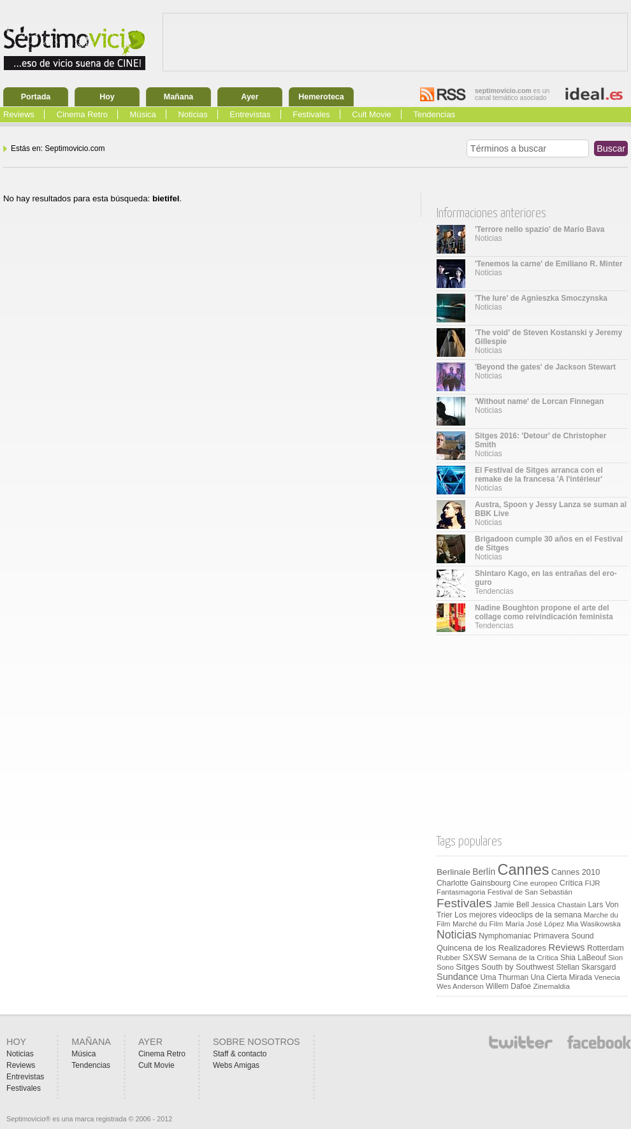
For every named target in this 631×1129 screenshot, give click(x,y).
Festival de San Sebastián (530, 892)
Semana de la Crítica (523, 957)
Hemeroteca (321, 96)
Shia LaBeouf (583, 957)
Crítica (571, 883)
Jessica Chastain (558, 905)
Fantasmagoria (461, 892)
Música (143, 114)
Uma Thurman (504, 977)
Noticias (192, 114)
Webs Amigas (236, 1065)
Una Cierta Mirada (560, 977)
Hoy (107, 96)
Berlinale (453, 872)
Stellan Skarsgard (586, 967)
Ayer (249, 96)
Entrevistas (249, 114)
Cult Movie (371, 114)
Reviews (18, 114)
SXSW (475, 957)
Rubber (448, 957)
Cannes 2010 (575, 872)
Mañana (179, 96)
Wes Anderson (460, 986)
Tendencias (434, 114)
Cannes (523, 869)
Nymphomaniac (505, 935)
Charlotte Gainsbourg (474, 883)
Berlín (483, 872)
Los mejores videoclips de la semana (518, 914)
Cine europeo (535, 883)
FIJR (592, 883)
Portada (36, 96)
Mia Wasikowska (594, 924)
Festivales (311, 114)
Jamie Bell (511, 904)
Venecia (607, 977)
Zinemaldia (551, 986)
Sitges (467, 967)
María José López (535, 923)
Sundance (457, 977)
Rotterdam (605, 948)
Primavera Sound (563, 935)
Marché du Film (478, 924)
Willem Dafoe (508, 986)
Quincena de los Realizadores (491, 948)
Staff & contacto (240, 1053)
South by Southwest (517, 967)
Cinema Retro (82, 114)
